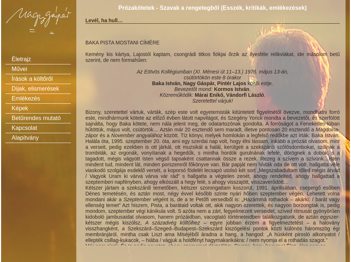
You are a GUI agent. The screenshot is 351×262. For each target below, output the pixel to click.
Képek (20, 108)
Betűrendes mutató (36, 118)
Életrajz (21, 59)
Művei (19, 69)
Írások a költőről (32, 79)
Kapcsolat (24, 128)
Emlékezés (26, 98)
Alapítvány (25, 138)
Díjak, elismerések (35, 89)
